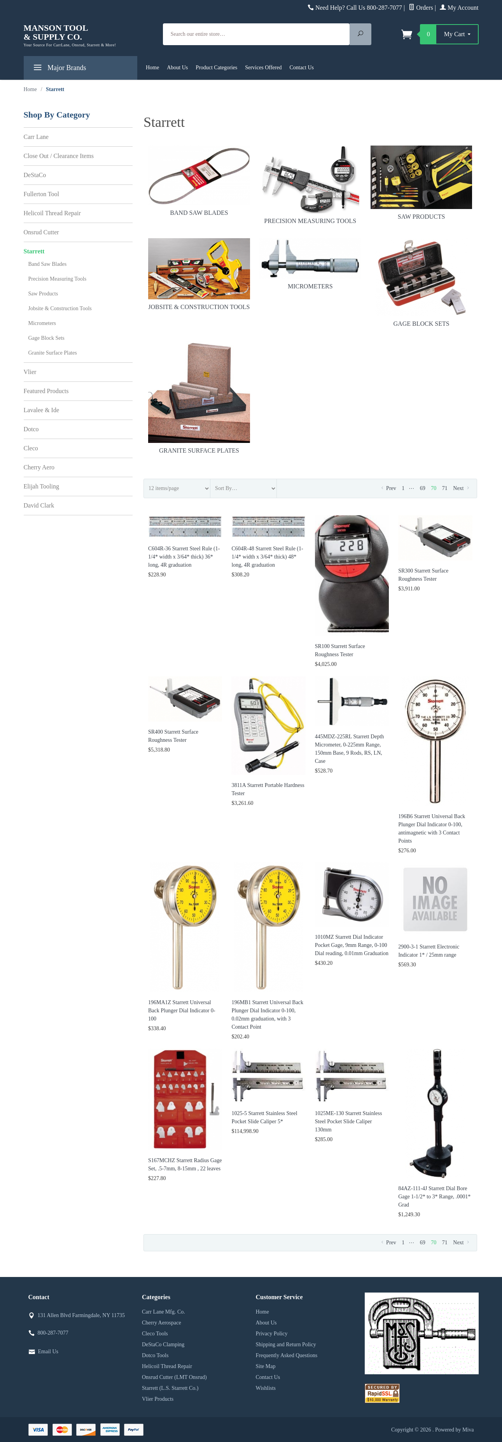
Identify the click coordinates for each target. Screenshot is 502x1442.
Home (152, 67)
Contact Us (301, 67)
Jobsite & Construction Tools (199, 274)
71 (445, 488)
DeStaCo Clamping (163, 1344)
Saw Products (421, 183)
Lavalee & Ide (41, 410)
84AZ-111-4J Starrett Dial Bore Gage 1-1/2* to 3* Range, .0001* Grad (434, 1197)
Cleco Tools (155, 1334)
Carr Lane (36, 136)
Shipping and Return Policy (286, 1344)
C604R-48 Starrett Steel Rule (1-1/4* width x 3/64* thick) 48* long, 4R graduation (267, 557)
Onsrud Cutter (41, 232)
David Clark (39, 505)
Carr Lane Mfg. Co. (163, 1312)
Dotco (31, 429)
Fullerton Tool (41, 194)
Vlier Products (157, 1399)
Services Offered (263, 67)
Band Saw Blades (199, 181)
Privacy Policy (272, 1334)
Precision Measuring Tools (310, 185)
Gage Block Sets (421, 282)
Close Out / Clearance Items (59, 156)
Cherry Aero (39, 467)
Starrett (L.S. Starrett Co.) (170, 1388)
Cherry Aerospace (161, 1323)
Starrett (34, 251)
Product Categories (216, 67)
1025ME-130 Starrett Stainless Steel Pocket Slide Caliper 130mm (348, 1121)
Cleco (31, 448)
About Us (177, 67)
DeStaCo (35, 175)
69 (422, 488)
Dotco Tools (155, 1355)
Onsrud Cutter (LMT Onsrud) (174, 1377)
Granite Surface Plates (199, 397)
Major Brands (58, 69)
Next (462, 488)
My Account (459, 7)
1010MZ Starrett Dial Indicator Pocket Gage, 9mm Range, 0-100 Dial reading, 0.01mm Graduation (351, 945)
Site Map (266, 1366)
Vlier (30, 372)
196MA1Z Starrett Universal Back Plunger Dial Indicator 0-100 (181, 1010)
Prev (388, 488)
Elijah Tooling (41, 486)
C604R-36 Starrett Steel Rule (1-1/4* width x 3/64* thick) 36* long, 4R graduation (184, 557)
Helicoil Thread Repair (52, 213)
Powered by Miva (454, 1430)
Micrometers (310, 264)
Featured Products (46, 391)
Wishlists (266, 1388)
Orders (421, 7)
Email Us (48, 1351)
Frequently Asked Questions (287, 1355)
